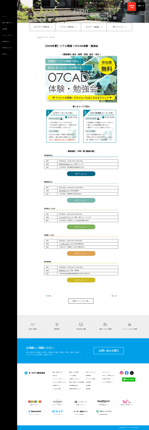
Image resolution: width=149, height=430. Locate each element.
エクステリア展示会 (41, 27)
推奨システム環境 (73, 372)
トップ (4, 16)
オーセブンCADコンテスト (59, 382)
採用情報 (88, 388)
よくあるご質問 (57, 388)
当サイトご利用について (109, 375)
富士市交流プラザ (64, 190)
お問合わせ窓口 (107, 379)
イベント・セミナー (7, 35)
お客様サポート (6, 41)
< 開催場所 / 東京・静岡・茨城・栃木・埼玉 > (81, 54)
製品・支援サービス (7, 22)
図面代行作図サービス (75, 388)
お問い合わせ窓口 (109, 350)
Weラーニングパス (91, 372)
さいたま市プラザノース (66, 217)
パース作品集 (72, 375)
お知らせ (4, 54)
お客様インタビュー (74, 379)
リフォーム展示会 (67, 27)
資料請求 (131, 6)
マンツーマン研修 (90, 379)
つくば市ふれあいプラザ (66, 244)
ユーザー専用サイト (108, 382)
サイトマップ (106, 372)
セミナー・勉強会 (92, 27)
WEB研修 (88, 375)
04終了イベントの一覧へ (81, 301)
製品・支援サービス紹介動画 (76, 382)
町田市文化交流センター (66, 164)
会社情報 (4, 29)
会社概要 (88, 385)
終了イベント (118, 27)
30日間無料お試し (73, 385)
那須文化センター (64, 270)
